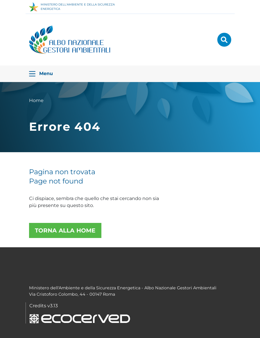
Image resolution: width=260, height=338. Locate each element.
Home (36, 100)
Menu (41, 73)
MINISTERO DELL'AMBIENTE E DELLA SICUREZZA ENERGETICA (72, 6)
